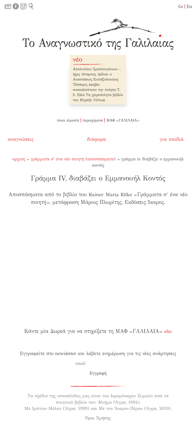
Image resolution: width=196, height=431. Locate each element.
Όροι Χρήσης (98, 418)
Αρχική (18, 159)
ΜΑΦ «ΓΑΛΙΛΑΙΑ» (122, 120)
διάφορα (96, 139)
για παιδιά (172, 139)
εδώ (168, 331)
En (189, 6)
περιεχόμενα (93, 120)
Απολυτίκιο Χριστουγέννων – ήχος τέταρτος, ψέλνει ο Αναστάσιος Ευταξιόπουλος (97, 74)
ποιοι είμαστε (68, 120)
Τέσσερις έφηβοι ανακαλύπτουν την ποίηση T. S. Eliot (96, 89)
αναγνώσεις (20, 139)
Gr (180, 6)
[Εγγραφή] (98, 373)
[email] (95, 363)
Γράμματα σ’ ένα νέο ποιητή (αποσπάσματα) (72, 159)
